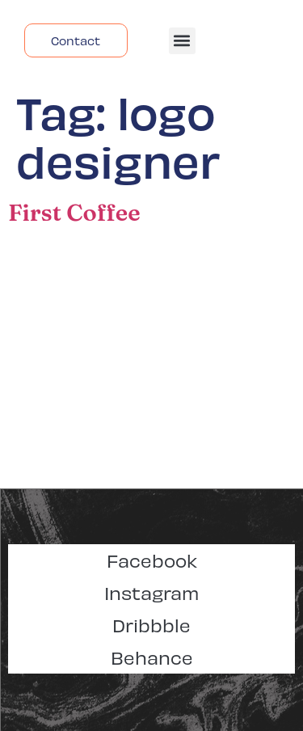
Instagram (151, 592)
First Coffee (74, 212)
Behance (152, 657)
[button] (182, 40)
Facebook (152, 560)
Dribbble (151, 625)
